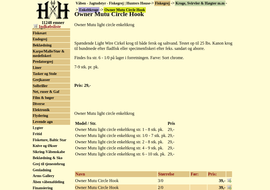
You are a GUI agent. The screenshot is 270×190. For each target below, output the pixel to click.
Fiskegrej (162, 3)
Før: (195, 174)
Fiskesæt (39, 79)
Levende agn (43, 167)
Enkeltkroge (42, 31)
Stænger (39, 73)
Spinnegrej (41, 49)
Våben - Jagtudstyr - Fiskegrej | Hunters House (113, 3)
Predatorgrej (43, 107)
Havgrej (39, 67)
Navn (80, 174)
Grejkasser (41, 125)
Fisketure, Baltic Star (49, 186)
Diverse (39, 149)
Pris (171, 123)
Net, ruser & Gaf (46, 137)
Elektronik (41, 156)
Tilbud (38, 55)
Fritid (37, 180)
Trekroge (40, 37)
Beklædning (42, 91)
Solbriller (40, 132)
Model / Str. (85, 123)
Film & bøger (43, 143)
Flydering (40, 161)
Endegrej (40, 85)
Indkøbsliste (47, 26)
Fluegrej (39, 61)
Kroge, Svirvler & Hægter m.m (200, 3)
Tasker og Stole (45, 119)
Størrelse (166, 174)
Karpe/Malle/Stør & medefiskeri (49, 99)
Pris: (212, 174)
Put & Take (42, 43)
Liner (37, 113)
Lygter (38, 173)
